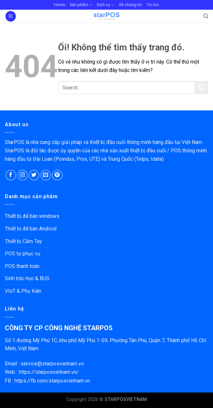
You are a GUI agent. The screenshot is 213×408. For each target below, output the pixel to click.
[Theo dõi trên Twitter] (34, 175)
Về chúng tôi (130, 4)
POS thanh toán (22, 266)
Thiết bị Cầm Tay (23, 241)
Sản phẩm (81, 5)
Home (59, 4)
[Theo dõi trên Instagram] (22, 175)
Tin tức (153, 4)
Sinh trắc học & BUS (27, 278)
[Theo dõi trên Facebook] (10, 175)
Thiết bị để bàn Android (30, 229)
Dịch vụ (105, 5)
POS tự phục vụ (22, 253)
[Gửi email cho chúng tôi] (45, 175)
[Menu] (10, 16)
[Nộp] (201, 87)
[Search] (205, 16)
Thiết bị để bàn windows (32, 216)
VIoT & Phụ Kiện (23, 291)
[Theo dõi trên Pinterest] (57, 175)
